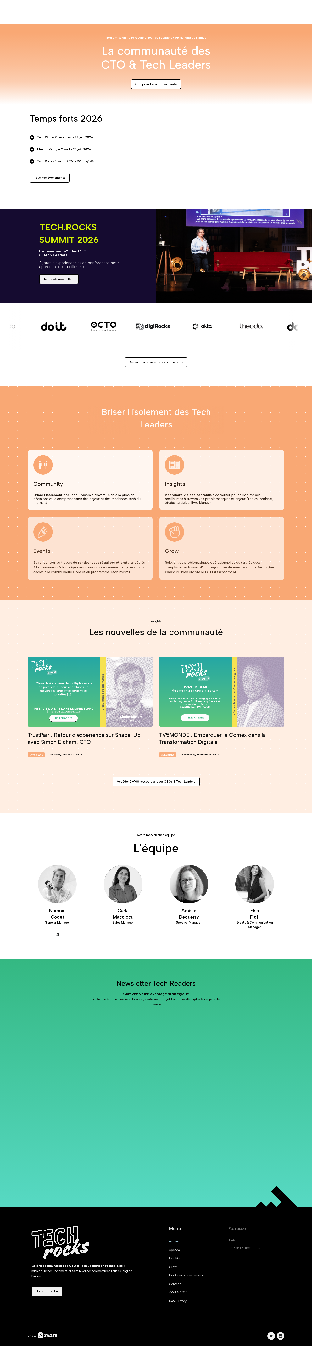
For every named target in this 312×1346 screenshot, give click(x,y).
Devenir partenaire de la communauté (156, 362)
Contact (175, 1284)
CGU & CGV (178, 1292)
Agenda (174, 1250)
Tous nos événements (49, 177)
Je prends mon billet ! (58, 279)
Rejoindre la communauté (186, 1275)
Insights (174, 1258)
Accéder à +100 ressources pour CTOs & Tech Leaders (156, 781)
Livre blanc (36, 754)
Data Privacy (178, 1301)
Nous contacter (47, 1291)
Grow (173, 1267)
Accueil (174, 1241)
